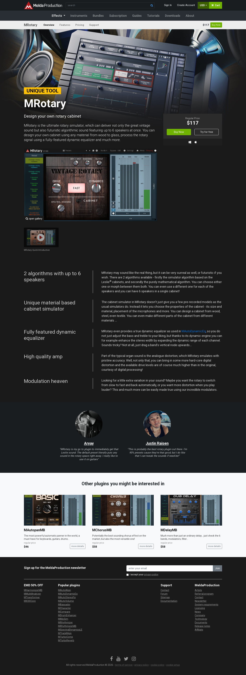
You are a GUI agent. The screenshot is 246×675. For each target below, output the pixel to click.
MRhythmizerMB (67, 626)
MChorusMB (102, 530)
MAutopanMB (34, 530)
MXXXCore (30, 601)
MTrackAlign (65, 633)
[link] (111, 659)
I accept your (144, 574)
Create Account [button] (186, 5)
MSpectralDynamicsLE (70, 629)
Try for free (206, 131)
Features (64, 24)
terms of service (124, 665)
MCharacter (64, 608)
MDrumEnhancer (67, 615)
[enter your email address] (169, 568)
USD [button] (202, 5)
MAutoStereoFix (67, 597)
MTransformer (32, 597)
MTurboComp (65, 637)
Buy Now (216, 25)
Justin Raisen (157, 443)
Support (94, 24)
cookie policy (157, 665)
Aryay (89, 443)
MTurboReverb (66, 640)
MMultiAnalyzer (32, 593)
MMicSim (63, 619)
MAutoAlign (64, 590)
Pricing (79, 24)
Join (217, 568)
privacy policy (151, 574)
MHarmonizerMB (33, 590)
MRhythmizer (65, 622)
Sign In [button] (168, 5)
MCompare (64, 611)
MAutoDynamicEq (194, 331)
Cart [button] (215, 5)
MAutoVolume (66, 601)
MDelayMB (169, 530)
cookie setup (173, 665)
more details (77, 546)
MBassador (64, 604)
